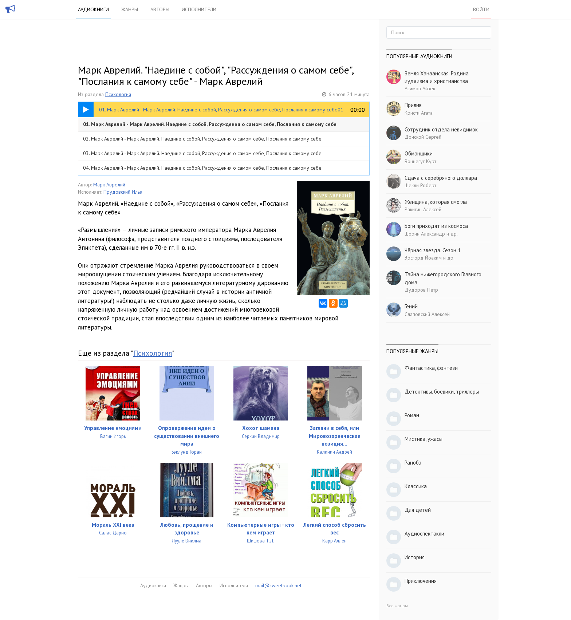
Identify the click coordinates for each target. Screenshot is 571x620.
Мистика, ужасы (423, 438)
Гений (411, 306)
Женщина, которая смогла (436, 201)
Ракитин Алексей (423, 209)
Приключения (421, 580)
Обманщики (419, 153)
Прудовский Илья (122, 192)
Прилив (413, 105)
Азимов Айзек (420, 88)
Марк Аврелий (109, 184)
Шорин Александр (425, 233)
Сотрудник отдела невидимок (441, 129)
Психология (118, 94)
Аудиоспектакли (424, 533)
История (415, 557)
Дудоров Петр (421, 290)
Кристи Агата (419, 113)
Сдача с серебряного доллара (441, 177)
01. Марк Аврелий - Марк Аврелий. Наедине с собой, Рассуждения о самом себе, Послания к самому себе (209, 124)
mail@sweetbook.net (278, 585)
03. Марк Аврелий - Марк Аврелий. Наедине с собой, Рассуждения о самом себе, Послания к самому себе (202, 153)
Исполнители (199, 9)
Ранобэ (413, 462)
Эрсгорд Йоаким (423, 257)
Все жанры (397, 605)
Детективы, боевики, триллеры (442, 391)
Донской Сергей (423, 137)
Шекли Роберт (420, 185)
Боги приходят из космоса (436, 225)
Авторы (159, 9)
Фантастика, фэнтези (431, 367)
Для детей (418, 509)
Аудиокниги (93, 9)
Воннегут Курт (420, 161)
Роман (412, 415)
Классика (416, 486)
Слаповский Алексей (427, 314)
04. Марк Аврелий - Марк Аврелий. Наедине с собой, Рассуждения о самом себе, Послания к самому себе (202, 168)
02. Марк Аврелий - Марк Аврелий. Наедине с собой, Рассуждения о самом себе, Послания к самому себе (202, 138)
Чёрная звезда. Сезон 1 (433, 250)
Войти (481, 9)
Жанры (129, 9)
